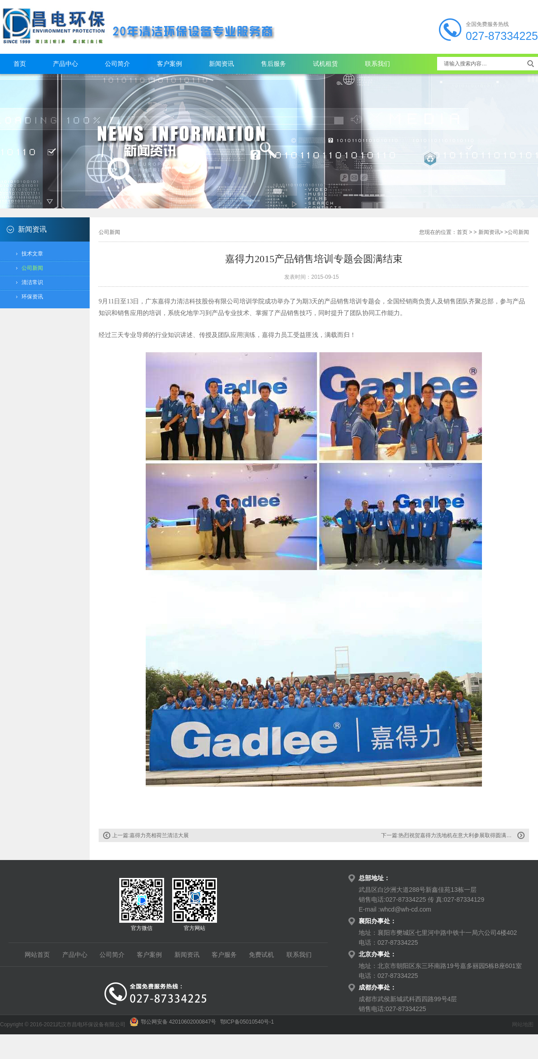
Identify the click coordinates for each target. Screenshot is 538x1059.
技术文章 (32, 254)
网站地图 (523, 1024)
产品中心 (65, 63)
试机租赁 (325, 63)
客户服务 (224, 954)
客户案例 (169, 63)
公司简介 (117, 63)
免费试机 (261, 954)
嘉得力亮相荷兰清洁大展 (159, 835)
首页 (19, 63)
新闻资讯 (221, 63)
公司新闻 (32, 268)
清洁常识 (32, 282)
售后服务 (273, 63)
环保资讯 (32, 297)
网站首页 (37, 954)
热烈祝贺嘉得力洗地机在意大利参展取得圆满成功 (458, 835)
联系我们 (377, 63)
